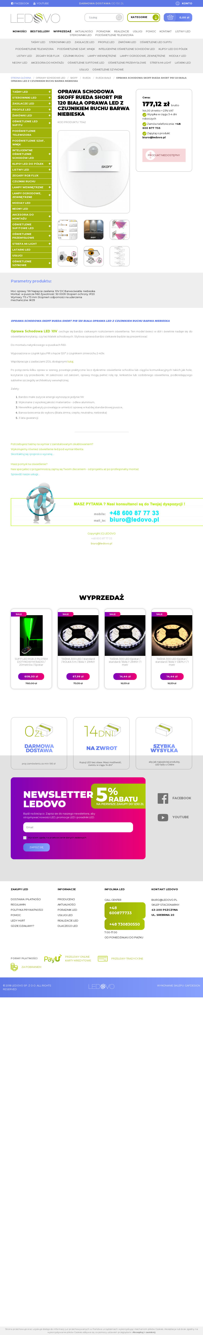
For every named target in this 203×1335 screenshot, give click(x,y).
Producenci (66, 899)
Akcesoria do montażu (47, 62)
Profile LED (106, 42)
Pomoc (151, 31)
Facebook (20, 3)
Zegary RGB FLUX (47, 55)
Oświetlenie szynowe (108, 69)
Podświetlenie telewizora (114, 35)
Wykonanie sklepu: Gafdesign (178, 985)
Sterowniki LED (81, 35)
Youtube (41, 3)
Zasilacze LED (84, 42)
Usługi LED (65, 915)
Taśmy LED (38, 42)
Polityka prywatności (27, 909)
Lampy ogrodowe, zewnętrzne (142, 55)
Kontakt (166, 31)
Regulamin (18, 904)
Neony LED (19, 62)
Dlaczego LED (68, 925)
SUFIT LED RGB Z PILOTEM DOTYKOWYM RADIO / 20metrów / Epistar (31, 661)
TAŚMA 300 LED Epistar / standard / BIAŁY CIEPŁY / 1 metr (172, 661)
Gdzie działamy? (22, 925)
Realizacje (121, 31)
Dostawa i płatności (26, 899)
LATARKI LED (183, 62)
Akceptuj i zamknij (144, 1332)
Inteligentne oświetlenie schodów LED (127, 49)
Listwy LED (182, 31)
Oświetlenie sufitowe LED (86, 62)
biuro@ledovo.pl (101, 543)
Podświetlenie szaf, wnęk (76, 49)
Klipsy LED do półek (173, 49)
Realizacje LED (68, 920)
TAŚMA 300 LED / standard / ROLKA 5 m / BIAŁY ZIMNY (78, 660)
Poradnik (103, 31)
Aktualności (84, 31)
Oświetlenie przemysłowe (127, 62)
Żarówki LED (127, 42)
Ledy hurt (18, 920)
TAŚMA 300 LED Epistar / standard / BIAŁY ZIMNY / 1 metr (125, 661)
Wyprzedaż (62, 31)
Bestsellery (40, 31)
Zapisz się (37, 847)
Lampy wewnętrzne (102, 55)
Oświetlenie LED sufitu (156, 42)
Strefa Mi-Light (160, 62)
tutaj (70, 361)
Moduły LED (177, 55)
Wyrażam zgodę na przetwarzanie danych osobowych (57, 837)
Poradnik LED (67, 909)
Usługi (137, 31)
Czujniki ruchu (73, 55)
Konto (187, 3)
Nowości (20, 31)
